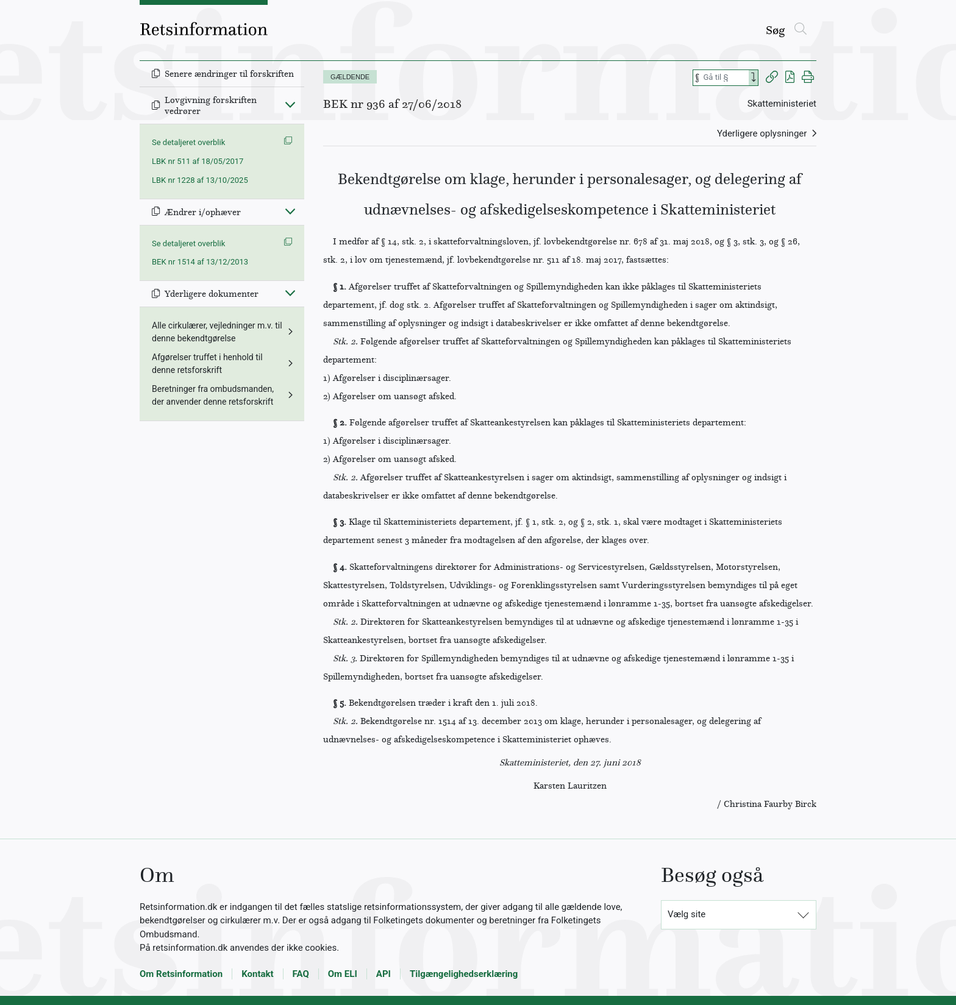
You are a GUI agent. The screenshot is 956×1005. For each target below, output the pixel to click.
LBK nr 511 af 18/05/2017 (197, 161)
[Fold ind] (290, 104)
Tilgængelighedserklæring (464, 973)
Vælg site (686, 914)
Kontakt (257, 973)
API (383, 973)
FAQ (301, 973)
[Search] (753, 77)
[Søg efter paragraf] (725, 77)
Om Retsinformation (181, 973)
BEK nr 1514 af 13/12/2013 (200, 261)
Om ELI (342, 973)
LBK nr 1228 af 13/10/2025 (200, 180)
